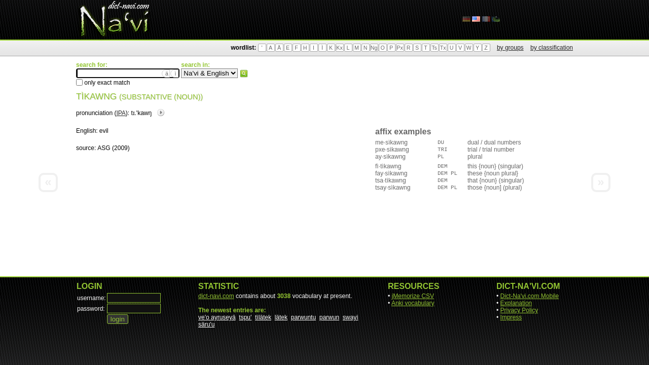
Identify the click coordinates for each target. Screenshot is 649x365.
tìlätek (263, 317)
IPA (120, 113)
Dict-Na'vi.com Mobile (529, 296)
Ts (434, 48)
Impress (511, 317)
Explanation (516, 303)
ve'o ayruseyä (217, 317)
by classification (551, 47)
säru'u (206, 324)
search (244, 73)
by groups (510, 47)
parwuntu (303, 317)
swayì (350, 317)
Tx (443, 48)
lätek (281, 317)
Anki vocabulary (413, 303)
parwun (329, 317)
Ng (374, 48)
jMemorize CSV (413, 296)
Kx (339, 48)
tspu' (245, 317)
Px (399, 48)
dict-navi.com (216, 296)
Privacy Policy (519, 310)
